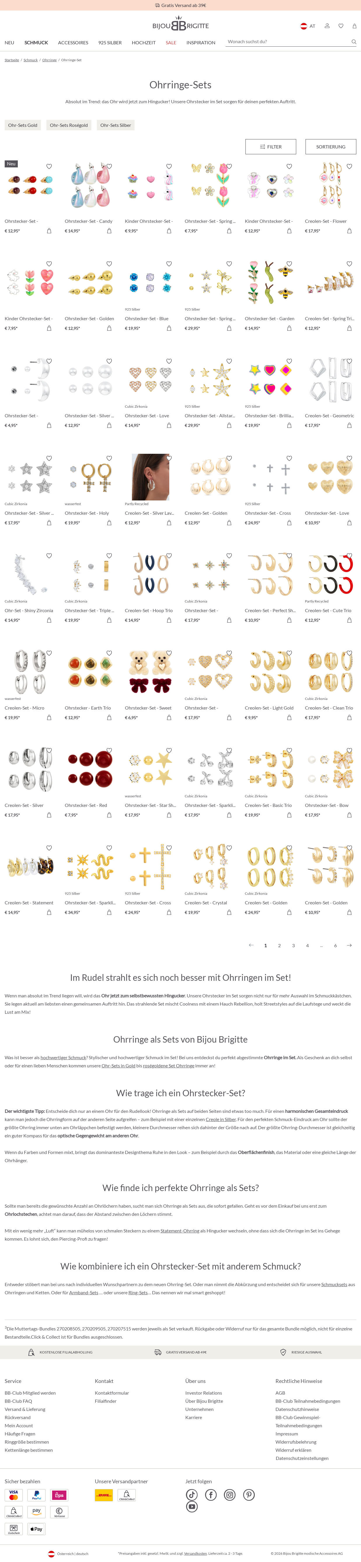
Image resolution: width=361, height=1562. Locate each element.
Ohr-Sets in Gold (118, 1065)
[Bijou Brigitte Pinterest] (248, 1495)
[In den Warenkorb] (49, 231)
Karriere (193, 1417)
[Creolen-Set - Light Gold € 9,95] (270, 686)
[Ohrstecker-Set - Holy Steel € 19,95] (90, 491)
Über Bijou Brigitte (204, 1401)
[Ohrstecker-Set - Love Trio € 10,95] (330, 491)
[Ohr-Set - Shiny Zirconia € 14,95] (30, 589)
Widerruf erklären (293, 1450)
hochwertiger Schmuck (63, 1057)
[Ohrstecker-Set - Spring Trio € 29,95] (210, 297)
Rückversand (18, 1417)
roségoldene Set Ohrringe (168, 1065)
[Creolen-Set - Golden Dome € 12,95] (210, 491)
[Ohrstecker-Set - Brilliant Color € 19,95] (270, 394)
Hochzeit (144, 42)
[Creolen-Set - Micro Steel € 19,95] (30, 686)
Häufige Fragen (20, 1433)
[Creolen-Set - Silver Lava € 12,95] (150, 491)
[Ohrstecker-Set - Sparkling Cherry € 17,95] (210, 784)
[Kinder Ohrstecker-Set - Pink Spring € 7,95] (30, 297)
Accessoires (73, 42)
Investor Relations (203, 1392)
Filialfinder (105, 1401)
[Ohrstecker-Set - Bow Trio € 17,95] (330, 784)
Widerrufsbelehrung (295, 1441)
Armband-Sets (83, 1292)
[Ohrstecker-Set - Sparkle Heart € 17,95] (210, 686)
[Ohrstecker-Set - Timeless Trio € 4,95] (30, 394)
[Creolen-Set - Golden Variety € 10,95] (330, 881)
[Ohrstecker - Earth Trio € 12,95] (90, 686)
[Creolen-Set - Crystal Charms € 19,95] (210, 881)
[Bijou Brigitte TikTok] (191, 1495)
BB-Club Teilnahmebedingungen (307, 1401)
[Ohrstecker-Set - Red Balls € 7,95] (90, 784)
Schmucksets (334, 1284)
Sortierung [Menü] (331, 146)
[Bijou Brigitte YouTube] (191, 1506)
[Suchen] (354, 42)
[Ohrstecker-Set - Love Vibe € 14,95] (150, 394)
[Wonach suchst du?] (291, 41)
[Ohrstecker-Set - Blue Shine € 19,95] (150, 297)
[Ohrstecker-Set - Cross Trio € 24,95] (150, 881)
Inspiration (200, 42)
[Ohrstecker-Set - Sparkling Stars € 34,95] (90, 881)
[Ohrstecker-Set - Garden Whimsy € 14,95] (270, 297)
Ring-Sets (138, 1292)
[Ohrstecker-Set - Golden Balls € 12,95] (90, 297)
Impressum (286, 1433)
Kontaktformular (112, 1392)
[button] (327, 26)
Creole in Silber (221, 1119)
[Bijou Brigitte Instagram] (229, 1495)
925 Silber (110, 42)
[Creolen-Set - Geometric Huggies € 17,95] (330, 394)
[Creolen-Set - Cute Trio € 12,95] (330, 589)
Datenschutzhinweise (297, 1409)
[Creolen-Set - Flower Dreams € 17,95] (330, 199)
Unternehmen (199, 1409)
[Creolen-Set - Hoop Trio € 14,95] (150, 589)
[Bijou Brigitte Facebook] (210, 1495)
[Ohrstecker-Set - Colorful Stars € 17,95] (210, 589)
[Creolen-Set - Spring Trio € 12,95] (330, 297)
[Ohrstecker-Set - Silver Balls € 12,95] (90, 394)
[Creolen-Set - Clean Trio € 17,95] (330, 686)
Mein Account (19, 1425)
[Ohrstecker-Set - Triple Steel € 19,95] (90, 589)
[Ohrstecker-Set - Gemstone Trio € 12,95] (30, 199)
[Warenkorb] (354, 26)
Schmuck (36, 42)
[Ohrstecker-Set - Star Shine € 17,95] (150, 784)
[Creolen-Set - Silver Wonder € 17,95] (30, 784)
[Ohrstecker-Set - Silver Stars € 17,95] (30, 491)
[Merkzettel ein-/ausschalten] (49, 167)
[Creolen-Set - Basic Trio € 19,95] (270, 784)
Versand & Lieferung (25, 1409)
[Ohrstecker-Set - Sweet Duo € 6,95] (150, 686)
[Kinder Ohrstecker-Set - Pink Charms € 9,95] (150, 199)
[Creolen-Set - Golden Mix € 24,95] (270, 881)
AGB (280, 1392)
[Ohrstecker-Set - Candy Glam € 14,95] (90, 199)
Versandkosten (195, 1553)
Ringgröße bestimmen (27, 1441)
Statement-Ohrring (180, 1230)
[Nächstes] (349, 945)
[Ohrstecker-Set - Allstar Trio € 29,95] (210, 394)
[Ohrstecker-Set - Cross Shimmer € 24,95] (270, 491)
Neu (9, 42)
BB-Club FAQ (18, 1401)
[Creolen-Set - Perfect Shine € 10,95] (270, 589)
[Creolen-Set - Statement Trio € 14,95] (30, 881)
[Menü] (270, 146)
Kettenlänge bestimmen (29, 1450)
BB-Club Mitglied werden (30, 1392)
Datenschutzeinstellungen (302, 1458)
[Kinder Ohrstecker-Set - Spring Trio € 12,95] (270, 199)
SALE (171, 42)
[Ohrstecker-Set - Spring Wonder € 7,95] (210, 199)
